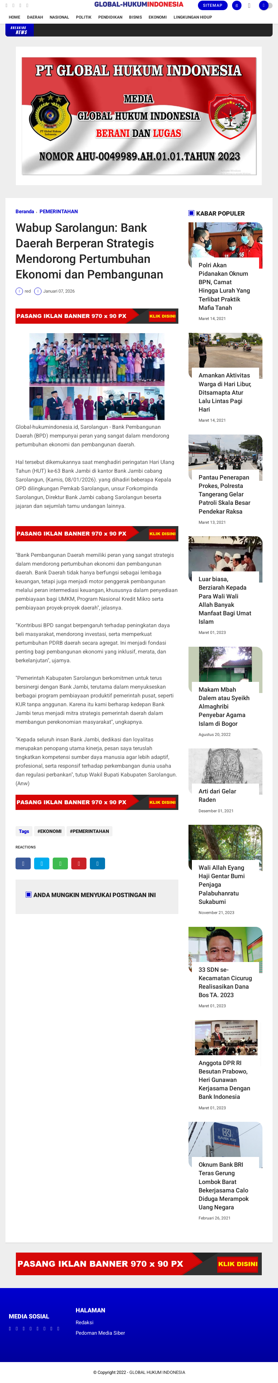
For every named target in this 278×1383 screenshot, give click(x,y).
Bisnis (135, 17)
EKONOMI (50, 831)
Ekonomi (158, 17)
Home (14, 17)
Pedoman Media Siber (100, 1333)
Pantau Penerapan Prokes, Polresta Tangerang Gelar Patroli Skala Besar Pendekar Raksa (224, 494)
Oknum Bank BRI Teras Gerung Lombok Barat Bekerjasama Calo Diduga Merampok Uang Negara (224, 1186)
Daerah (35, 17)
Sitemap (213, 5)
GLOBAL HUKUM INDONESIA (157, 1372)
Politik (84, 17)
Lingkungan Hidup (193, 17)
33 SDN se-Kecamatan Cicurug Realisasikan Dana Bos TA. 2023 (225, 982)
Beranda (25, 211)
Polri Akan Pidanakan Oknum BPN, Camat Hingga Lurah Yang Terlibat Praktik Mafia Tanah (224, 286)
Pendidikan (110, 17)
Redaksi (85, 1322)
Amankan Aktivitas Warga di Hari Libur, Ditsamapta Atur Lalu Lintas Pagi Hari (225, 392)
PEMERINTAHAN (59, 211)
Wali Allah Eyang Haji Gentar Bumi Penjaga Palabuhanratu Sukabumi (222, 884)
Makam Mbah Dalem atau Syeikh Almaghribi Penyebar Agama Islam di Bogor (224, 706)
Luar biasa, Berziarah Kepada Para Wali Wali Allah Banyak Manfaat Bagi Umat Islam (225, 600)
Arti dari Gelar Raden (217, 795)
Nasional (59, 17)
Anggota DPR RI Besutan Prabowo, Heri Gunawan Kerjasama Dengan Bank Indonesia (224, 1080)
